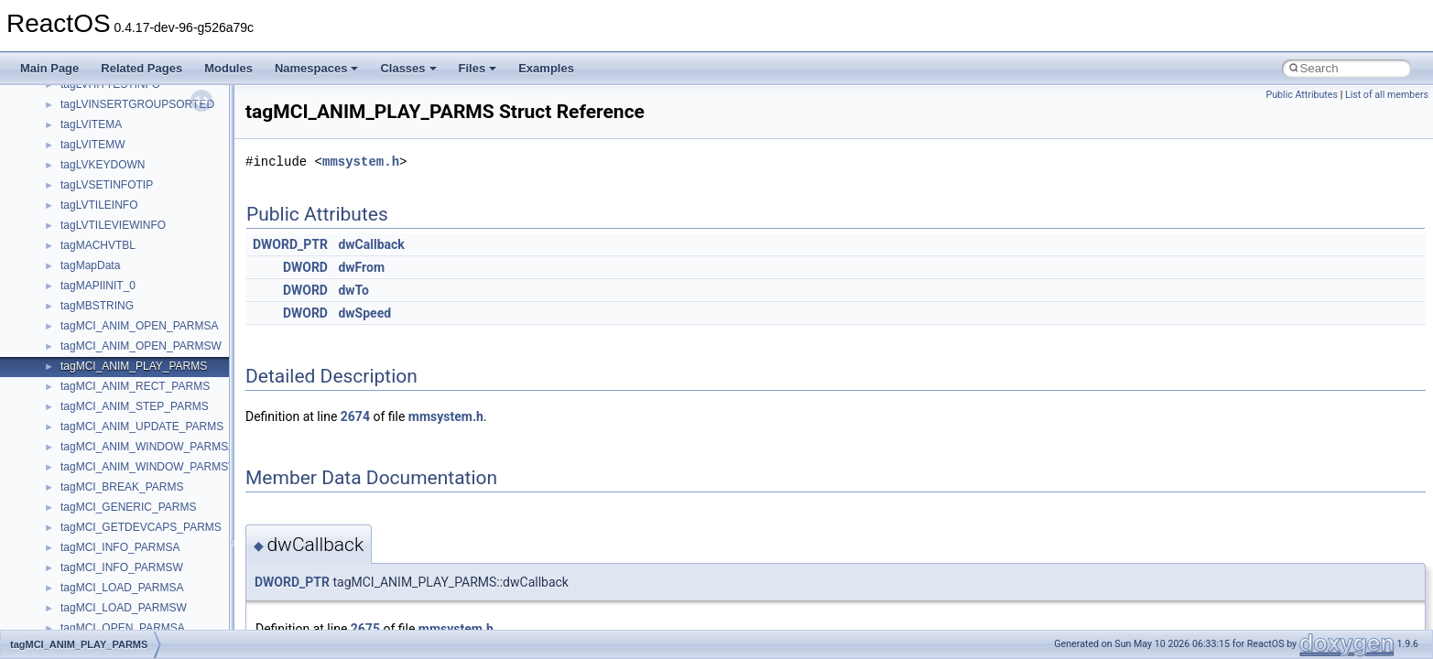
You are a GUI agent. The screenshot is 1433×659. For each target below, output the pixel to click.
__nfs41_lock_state (107, 191)
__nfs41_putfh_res (105, 573)
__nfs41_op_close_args (118, 372)
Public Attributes (1301, 95)
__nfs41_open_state (110, 473)
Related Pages (141, 68)
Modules (228, 68)
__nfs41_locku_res (106, 271)
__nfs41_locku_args (109, 251)
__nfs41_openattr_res (114, 513)
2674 (355, 416)
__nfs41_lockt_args (108, 211)
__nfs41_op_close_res (115, 392)
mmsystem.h (360, 161)
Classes (408, 68)
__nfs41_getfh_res (105, 90)
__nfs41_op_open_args (118, 412)
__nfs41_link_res (102, 130)
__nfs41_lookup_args (113, 292)
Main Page (49, 68)
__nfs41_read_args (107, 614)
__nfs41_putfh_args (108, 553)
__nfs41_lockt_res (104, 231)
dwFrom (361, 267)
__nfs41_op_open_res (114, 433)
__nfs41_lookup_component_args (143, 312)
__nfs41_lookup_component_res (140, 332)
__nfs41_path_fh (101, 533)
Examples (546, 68)
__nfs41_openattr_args (116, 493)
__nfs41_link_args (104, 110)
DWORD (305, 267)
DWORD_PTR (290, 244)
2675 (365, 628)
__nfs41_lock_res (103, 171)
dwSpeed (364, 313)
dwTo (353, 290)
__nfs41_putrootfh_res (115, 594)
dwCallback (371, 244)
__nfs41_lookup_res (109, 352)
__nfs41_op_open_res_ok (124, 453)
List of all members (1386, 95)
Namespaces (317, 68)
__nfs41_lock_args (106, 151)
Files (478, 68)
